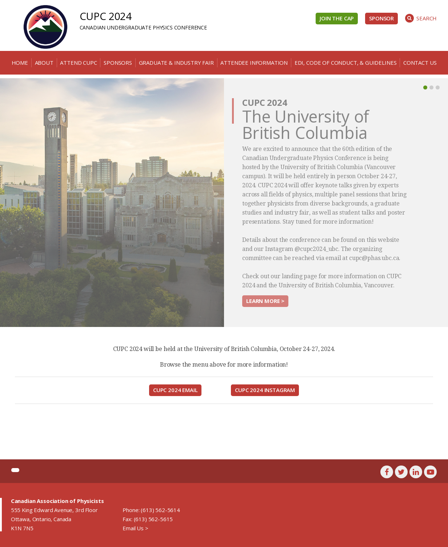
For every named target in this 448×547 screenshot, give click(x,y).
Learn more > (265, 300)
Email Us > (135, 528)
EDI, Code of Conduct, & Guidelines (346, 62)
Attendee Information (254, 62)
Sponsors (118, 62)
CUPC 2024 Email (175, 390)
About (44, 62)
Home (20, 62)
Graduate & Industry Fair (176, 62)
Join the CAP (337, 18)
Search (421, 18)
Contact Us (419, 62)
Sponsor (381, 18)
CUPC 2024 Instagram (265, 390)
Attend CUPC (78, 62)
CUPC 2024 (106, 16)
